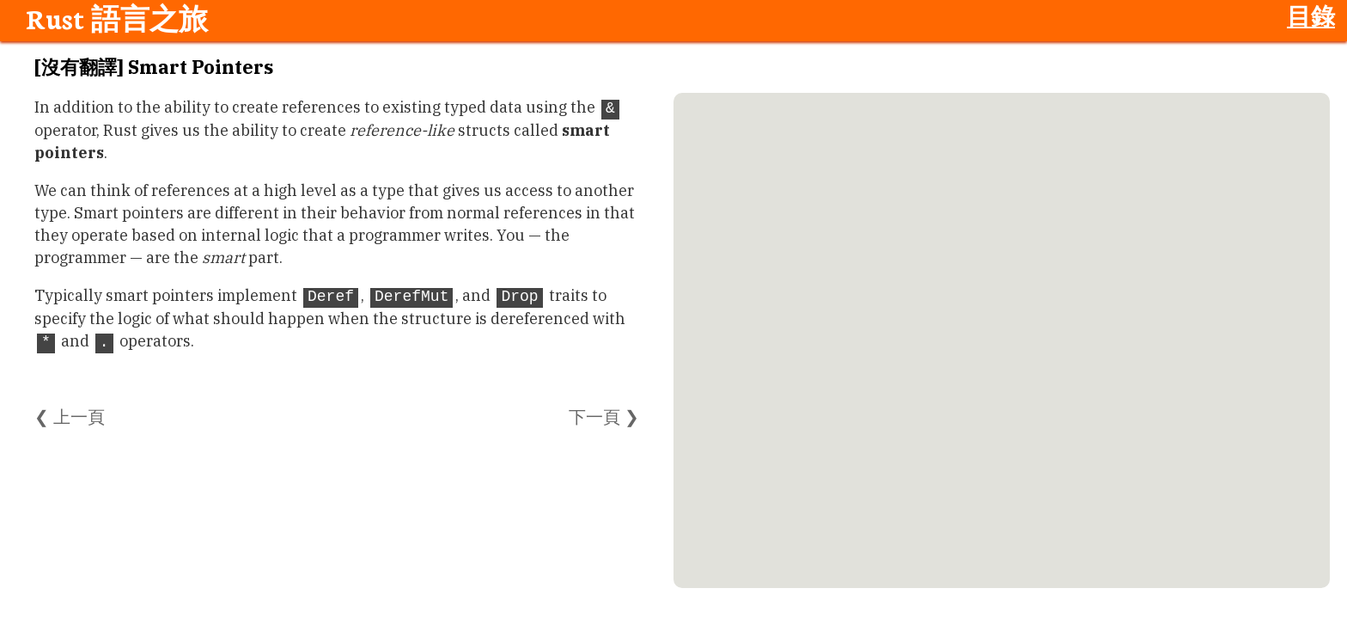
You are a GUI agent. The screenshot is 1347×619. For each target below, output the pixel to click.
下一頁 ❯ (604, 416)
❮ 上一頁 (69, 416)
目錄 (1311, 15)
